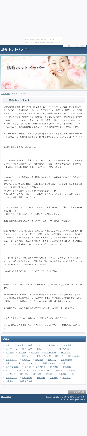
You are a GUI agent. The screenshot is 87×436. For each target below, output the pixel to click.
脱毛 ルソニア (11, 378)
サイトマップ (80, 46)
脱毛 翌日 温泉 (26, 381)
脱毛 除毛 (51, 345)
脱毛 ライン (66, 363)
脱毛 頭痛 (52, 360)
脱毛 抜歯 (67, 367)
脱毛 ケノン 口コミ (14, 370)
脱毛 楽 (59, 370)
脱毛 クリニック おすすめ (27, 363)
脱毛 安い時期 (65, 349)
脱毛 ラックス (11, 360)
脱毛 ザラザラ (11, 349)
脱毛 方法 (67, 378)
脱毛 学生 (26, 360)
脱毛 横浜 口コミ (13, 367)
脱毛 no (9, 363)
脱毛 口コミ (11, 374)
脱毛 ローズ (46, 370)
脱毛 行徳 (39, 360)
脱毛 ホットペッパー (15, 49)
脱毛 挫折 (10, 352)
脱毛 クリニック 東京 (15, 345)
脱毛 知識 (37, 374)
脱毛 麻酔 (63, 374)
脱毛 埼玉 (22, 352)
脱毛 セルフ (27, 349)
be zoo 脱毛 (66, 352)
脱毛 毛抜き (11, 381)
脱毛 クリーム (11, 356)
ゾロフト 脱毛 (65, 345)
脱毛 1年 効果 (66, 360)
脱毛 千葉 (41, 378)
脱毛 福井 (54, 378)
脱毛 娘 (74, 374)
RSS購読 (68, 46)
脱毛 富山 (50, 374)
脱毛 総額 (24, 374)
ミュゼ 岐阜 (5, 94)
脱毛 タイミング (44, 356)
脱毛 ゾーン (27, 356)
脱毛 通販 (54, 367)
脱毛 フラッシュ (35, 345)
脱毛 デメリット (50, 363)
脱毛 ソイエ (31, 370)
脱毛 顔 (28, 367)
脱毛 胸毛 (71, 370)
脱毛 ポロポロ (74, 356)
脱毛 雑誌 (35, 352)
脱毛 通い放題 (50, 352)
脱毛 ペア (59, 356)
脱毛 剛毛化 (27, 378)
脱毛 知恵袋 (40, 367)
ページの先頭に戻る (77, 392)
